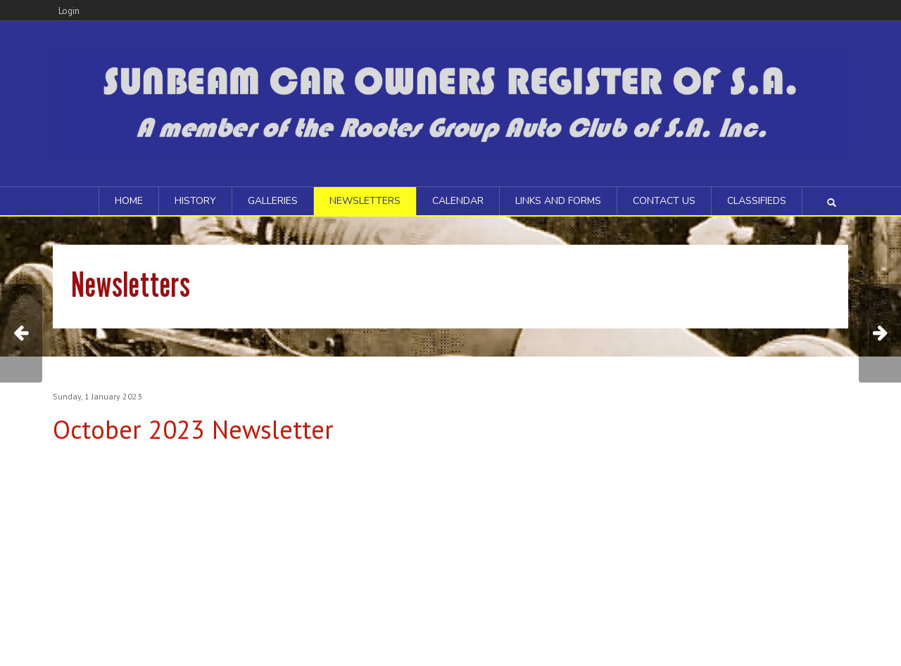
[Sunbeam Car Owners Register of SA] (450, 102)
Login (69, 11)
